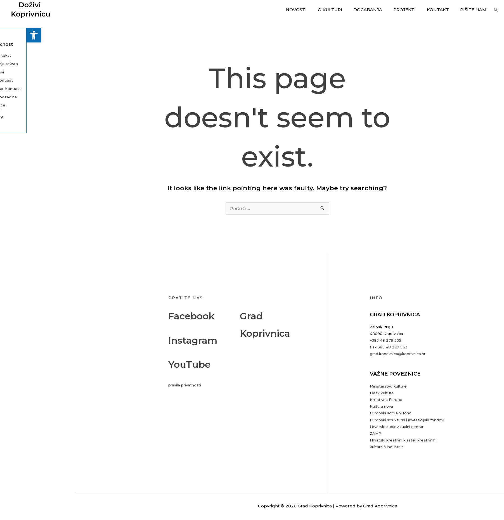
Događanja (377, 9)
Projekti (411, 9)
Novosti (311, 9)
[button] (7, 35)
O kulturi (342, 9)
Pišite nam (475, 9)
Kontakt (442, 9)
